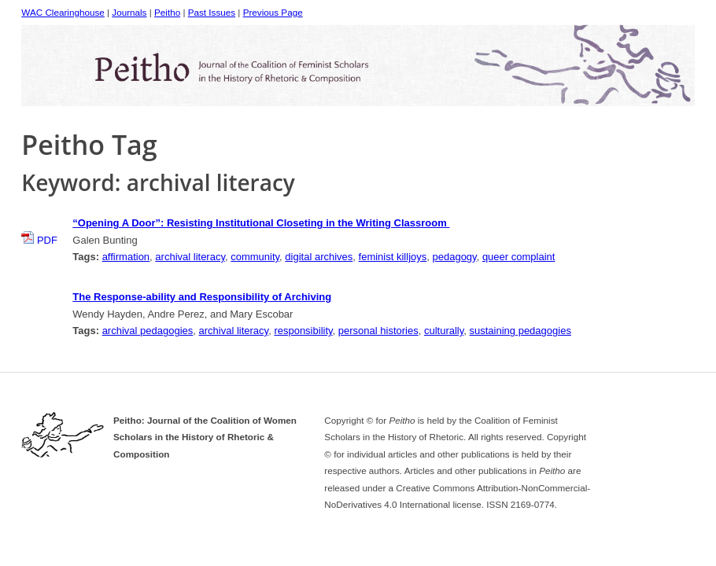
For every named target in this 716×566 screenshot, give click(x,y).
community (255, 257)
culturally (443, 330)
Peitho (167, 12)
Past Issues (211, 12)
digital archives (318, 257)
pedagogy (454, 257)
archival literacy (190, 257)
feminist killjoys (393, 257)
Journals (129, 12)
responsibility (303, 330)
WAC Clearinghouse (62, 12)
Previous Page (273, 12)
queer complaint (518, 257)
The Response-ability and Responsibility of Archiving (201, 297)
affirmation (125, 257)
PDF (39, 240)
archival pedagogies (148, 330)
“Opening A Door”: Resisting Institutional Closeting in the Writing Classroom (260, 223)
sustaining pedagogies (520, 330)
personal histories (378, 330)
